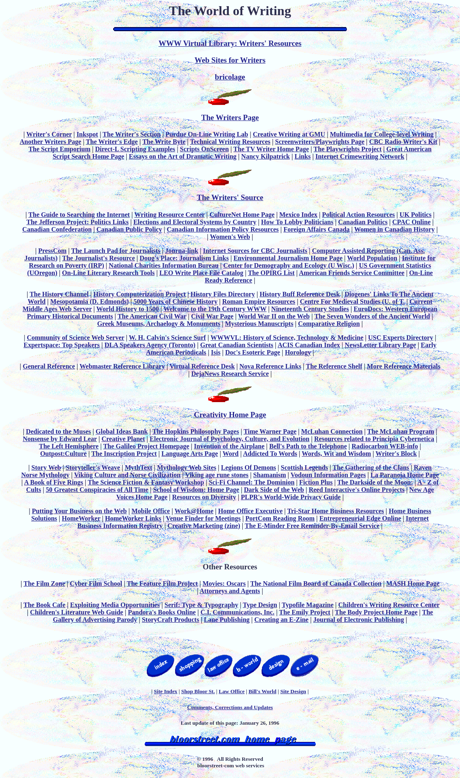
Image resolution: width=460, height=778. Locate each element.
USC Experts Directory (400, 337)
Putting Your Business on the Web (79, 510)
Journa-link (181, 250)
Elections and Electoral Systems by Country (194, 221)
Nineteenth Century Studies (310, 308)
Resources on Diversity (204, 497)
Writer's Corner (49, 134)
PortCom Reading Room (279, 518)
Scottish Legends (304, 467)
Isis (216, 352)
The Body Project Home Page (376, 612)
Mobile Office (151, 510)
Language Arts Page (190, 453)
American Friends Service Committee (351, 272)
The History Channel (59, 294)
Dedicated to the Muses (58, 431)
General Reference (49, 366)
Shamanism (269, 474)
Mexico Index (298, 214)
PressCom (52, 250)
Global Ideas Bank (122, 431)
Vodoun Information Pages (328, 474)
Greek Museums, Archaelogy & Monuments (158, 323)
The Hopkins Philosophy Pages (196, 431)
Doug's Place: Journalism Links (184, 258)
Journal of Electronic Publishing (358, 619)
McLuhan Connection (332, 431)
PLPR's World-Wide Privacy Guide (290, 497)
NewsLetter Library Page (380, 344)
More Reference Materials (403, 366)
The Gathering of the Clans (370, 467)
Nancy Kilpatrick (265, 156)
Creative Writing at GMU (289, 134)
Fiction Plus (315, 482)
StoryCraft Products (170, 619)
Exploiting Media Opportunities (115, 604)
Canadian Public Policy (129, 229)
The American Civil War (152, 316)
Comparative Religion (329, 323)
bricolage (230, 77)
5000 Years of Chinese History (176, 301)
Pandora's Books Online (162, 612)
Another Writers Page (50, 141)
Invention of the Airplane (229, 446)
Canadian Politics (362, 221)
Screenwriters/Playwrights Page (319, 141)
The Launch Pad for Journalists (115, 250)
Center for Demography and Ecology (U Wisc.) (288, 265)
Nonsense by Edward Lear (60, 438)
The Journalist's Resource (98, 258)
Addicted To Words (270, 453)
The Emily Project (304, 612)
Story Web (46, 467)
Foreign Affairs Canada (316, 229)
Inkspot (87, 134)
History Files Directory (223, 294)
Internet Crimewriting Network (359, 156)
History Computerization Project (139, 294)
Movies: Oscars (224, 583)
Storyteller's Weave (93, 467)
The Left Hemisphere (68, 446)
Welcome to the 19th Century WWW (215, 308)
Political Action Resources (358, 214)
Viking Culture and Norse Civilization (127, 474)
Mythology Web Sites (186, 467)
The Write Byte (163, 141)
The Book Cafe (44, 604)
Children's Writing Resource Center (389, 604)
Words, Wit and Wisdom (336, 453)
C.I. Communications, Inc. (237, 612)
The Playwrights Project (348, 149)
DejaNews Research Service (230, 373)
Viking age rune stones (216, 474)
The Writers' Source (230, 197)
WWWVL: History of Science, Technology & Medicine (286, 337)
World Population (372, 258)
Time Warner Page (270, 431)
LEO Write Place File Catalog (201, 272)
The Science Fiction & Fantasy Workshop (146, 482)
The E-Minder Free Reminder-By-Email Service (312, 525)
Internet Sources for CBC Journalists (255, 250)
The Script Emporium (59, 149)
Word (231, 453)
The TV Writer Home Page (271, 149)
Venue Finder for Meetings (203, 518)
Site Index (165, 691)
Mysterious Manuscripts (259, 323)
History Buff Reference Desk (300, 294)
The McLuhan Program (400, 431)
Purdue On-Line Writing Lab (207, 134)
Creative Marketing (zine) (203, 525)
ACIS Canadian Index (309, 344)
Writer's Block (396, 453)
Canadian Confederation (56, 229)
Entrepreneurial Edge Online (360, 518)
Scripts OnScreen (204, 149)
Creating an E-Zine (281, 619)
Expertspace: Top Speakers (62, 344)
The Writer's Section (131, 134)
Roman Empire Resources (258, 301)
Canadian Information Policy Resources (223, 229)
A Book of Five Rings (53, 482)
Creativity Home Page (230, 414)
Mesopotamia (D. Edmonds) (89, 301)
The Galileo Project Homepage (146, 446)
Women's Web (230, 236)
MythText (138, 467)
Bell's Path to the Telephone (308, 446)
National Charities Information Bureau (164, 265)
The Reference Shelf (334, 366)
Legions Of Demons (248, 467)
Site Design (293, 691)
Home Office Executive (250, 510)
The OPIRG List (271, 272)
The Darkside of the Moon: (375, 482)
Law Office (232, 691)
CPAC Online (411, 221)
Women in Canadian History (394, 229)
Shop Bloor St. (198, 691)
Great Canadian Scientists (236, 344)
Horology (298, 352)
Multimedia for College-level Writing (382, 134)
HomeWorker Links (133, 518)
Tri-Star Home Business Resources (335, 510)
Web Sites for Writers (230, 60)
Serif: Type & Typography (201, 604)
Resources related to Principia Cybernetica (374, 438)
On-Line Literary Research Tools (108, 272)
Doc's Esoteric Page (252, 352)
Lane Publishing (227, 619)
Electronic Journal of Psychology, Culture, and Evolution (230, 438)
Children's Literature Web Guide (76, 612)
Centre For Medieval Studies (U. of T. (352, 301)
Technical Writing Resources (230, 141)
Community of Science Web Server (75, 337)
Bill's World (262, 691)
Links (303, 156)
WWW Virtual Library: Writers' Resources (230, 43)
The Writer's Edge (112, 141)
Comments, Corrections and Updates (230, 707)
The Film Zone (44, 583)
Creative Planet (123, 438)
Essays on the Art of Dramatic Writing (183, 156)
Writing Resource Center (169, 214)
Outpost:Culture (63, 453)
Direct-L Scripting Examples (135, 149)
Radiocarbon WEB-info (385, 446)
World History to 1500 (127, 308)
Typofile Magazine (307, 604)
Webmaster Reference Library (122, 366)
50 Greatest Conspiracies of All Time (97, 489)
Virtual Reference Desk (202, 366)
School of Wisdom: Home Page (196, 489)
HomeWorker (81, 518)
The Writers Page (230, 117)
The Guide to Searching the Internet (79, 214)
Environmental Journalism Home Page (287, 258)
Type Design (260, 604)
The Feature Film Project (162, 583)
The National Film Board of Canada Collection (315, 583)
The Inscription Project (124, 453)
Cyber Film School (96, 583)
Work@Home (194, 510)
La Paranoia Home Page (405, 474)
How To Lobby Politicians (297, 221)
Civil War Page (212, 316)
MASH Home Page (413, 583)
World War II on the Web (274, 316)
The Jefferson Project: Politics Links (77, 221)
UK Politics (416, 214)
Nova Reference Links (270, 366)
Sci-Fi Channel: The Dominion (251, 482)
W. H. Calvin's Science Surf (167, 337)
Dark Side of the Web (274, 489)
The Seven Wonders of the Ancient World (372, 316)
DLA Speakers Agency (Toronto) (150, 344)
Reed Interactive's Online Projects (357, 489)
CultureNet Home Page (242, 214)
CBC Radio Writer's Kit (403, 141)
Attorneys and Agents (230, 590)
